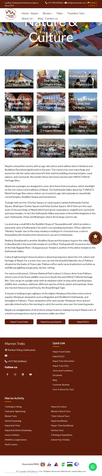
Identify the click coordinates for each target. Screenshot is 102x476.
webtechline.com (79, 471)
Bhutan (48, 13)
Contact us (51, 18)
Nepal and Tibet (12, 425)
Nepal (35, 13)
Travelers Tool (76, 13)
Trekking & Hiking (13, 406)
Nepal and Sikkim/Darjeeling (18, 430)
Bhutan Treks (11, 416)
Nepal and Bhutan (59, 421)
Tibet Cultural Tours (60, 416)
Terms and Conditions (63, 370)
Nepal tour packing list (51, 321)
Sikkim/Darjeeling (13, 421)
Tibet (60, 13)
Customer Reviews (61, 384)
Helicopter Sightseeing (15, 411)
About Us (28, 18)
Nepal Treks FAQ (61, 365)
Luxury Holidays (12, 435)
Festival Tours (57, 430)
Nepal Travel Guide (19, 321)
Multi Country (11, 444)
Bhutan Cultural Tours (61, 411)
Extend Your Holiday (60, 439)
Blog (40, 18)
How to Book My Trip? (63, 389)
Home (25, 13)
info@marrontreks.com (20, 355)
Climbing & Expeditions (61, 435)
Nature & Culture (59, 406)
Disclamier (57, 375)
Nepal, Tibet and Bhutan (62, 425)
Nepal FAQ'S (83, 321)
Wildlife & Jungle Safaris (16, 439)
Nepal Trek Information (63, 361)
